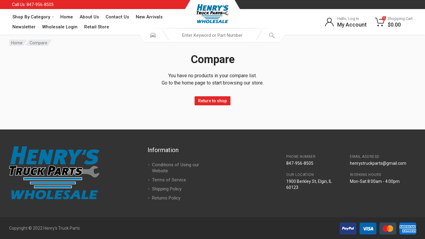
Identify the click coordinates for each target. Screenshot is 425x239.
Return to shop (212, 100)
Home (66, 17)
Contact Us (117, 17)
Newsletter (24, 27)
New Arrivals (149, 17)
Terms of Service (169, 180)
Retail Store (96, 27)
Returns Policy (166, 198)
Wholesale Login (60, 27)
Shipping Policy (167, 189)
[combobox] (212, 35)
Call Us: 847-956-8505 (33, 4)
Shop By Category (33, 17)
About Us (89, 17)
